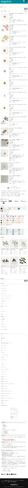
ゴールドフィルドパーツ (4, 285)
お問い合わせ (5, 426)
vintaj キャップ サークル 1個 (23, 265)
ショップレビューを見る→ (7, 471)
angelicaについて (4, 481)
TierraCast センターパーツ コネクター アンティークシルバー (5, 266)
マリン (2, 362)
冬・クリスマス (21, 20)
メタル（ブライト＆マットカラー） (14, 192)
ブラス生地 (3, 192)
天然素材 (18, 194)
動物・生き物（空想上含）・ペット (18, 156)
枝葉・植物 (15, 88)
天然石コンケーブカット (4, 388)
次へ (17, 187)
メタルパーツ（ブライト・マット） (17, 30)
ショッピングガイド (16, 480)
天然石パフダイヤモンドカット (5, 393)
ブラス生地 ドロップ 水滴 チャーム (17, 175)
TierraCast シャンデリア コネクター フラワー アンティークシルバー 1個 (14, 266)
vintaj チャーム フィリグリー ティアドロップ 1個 (19, 116)
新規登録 (4, 425)
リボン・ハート (3, 352)
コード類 (22, 194)
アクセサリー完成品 (17, 195)
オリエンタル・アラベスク (14, 135)
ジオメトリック (3, 371)
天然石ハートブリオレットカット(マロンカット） (8, 383)
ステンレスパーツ (14, 52)
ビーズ (7, 192)
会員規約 (8, 481)
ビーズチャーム (3, 311)
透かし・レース (15, 20)
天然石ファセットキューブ (5, 400)
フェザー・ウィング (4, 345)
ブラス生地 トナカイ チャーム (16, 149)
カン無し (19, 19)
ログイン (4, 424)
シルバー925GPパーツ (4, 290)
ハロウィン (2, 364)
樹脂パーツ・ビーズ (4, 306)
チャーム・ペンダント (21, 52)
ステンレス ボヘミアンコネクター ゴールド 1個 (18, 47)
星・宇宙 (2, 357)
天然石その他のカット (4, 405)
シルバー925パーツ (3, 288)
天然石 (15, 194)
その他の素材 (3, 319)
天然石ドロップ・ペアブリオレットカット (7, 398)
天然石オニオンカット (4, 386)
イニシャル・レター (4, 374)
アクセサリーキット (10, 195)
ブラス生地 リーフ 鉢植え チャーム (17, 139)
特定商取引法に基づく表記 (8, 480)
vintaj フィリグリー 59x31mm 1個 (16, 128)
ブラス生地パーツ (14, 19)
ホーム (1, 4)
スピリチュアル (3, 359)
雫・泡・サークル (12, 157)
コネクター (24, 30)
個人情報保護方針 (13, 481)
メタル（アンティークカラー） (5, 194)
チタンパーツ (3, 303)
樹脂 (12, 194)
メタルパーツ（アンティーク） (16, 121)
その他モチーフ (3, 376)
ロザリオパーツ (3, 195)
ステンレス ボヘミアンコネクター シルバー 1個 (18, 57)
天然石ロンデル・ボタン (4, 381)
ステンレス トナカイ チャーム (16, 162)
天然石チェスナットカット (5, 395)
